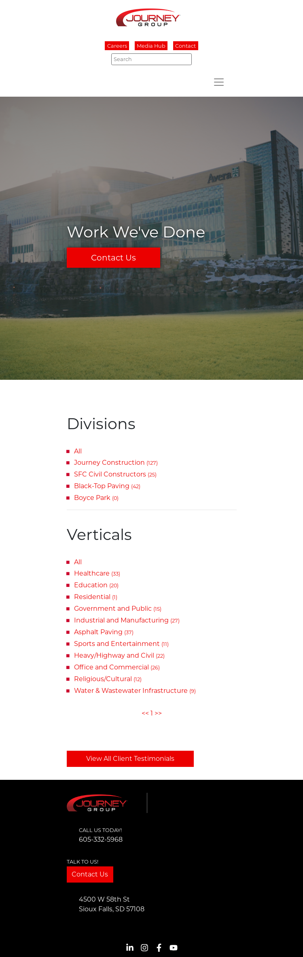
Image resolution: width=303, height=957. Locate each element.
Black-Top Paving (107, 486)
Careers (117, 46)
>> (158, 713)
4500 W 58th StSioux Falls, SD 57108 (111, 904)
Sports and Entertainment (121, 644)
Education (96, 585)
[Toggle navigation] (219, 82)
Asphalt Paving (103, 632)
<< (145, 713)
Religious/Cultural (108, 679)
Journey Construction (116, 462)
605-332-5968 (101, 839)
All (78, 451)
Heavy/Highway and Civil (119, 655)
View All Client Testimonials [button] (130, 758)
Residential (95, 597)
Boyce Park (96, 498)
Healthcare (97, 573)
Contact (185, 46)
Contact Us (113, 258)
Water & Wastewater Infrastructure (135, 690)
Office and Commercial (117, 667)
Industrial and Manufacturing (127, 620)
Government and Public (117, 608)
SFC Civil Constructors (115, 474)
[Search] (151, 59)
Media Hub (151, 46)
